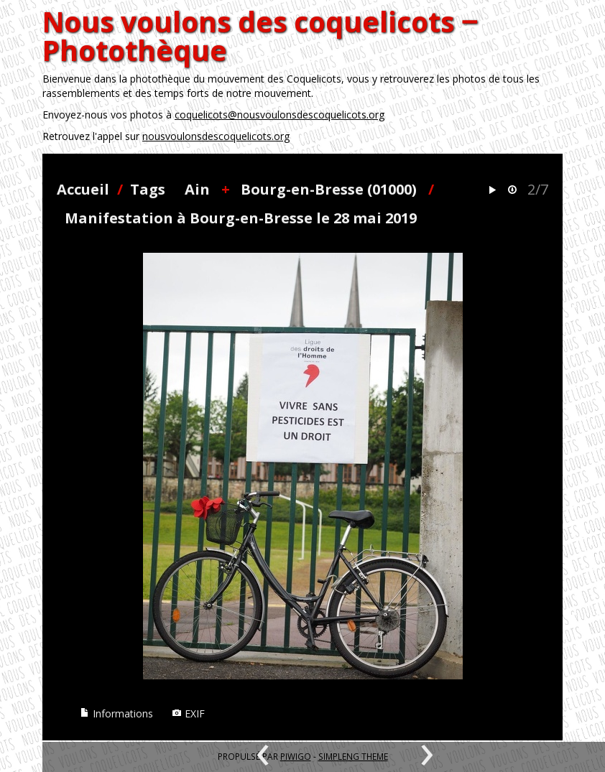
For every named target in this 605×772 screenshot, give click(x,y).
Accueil (83, 189)
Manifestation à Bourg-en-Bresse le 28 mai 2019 (241, 218)
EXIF (188, 713)
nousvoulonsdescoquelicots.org (216, 136)
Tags (147, 189)
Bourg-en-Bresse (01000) (329, 189)
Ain (197, 189)
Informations (116, 713)
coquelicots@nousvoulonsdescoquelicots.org (279, 114)
